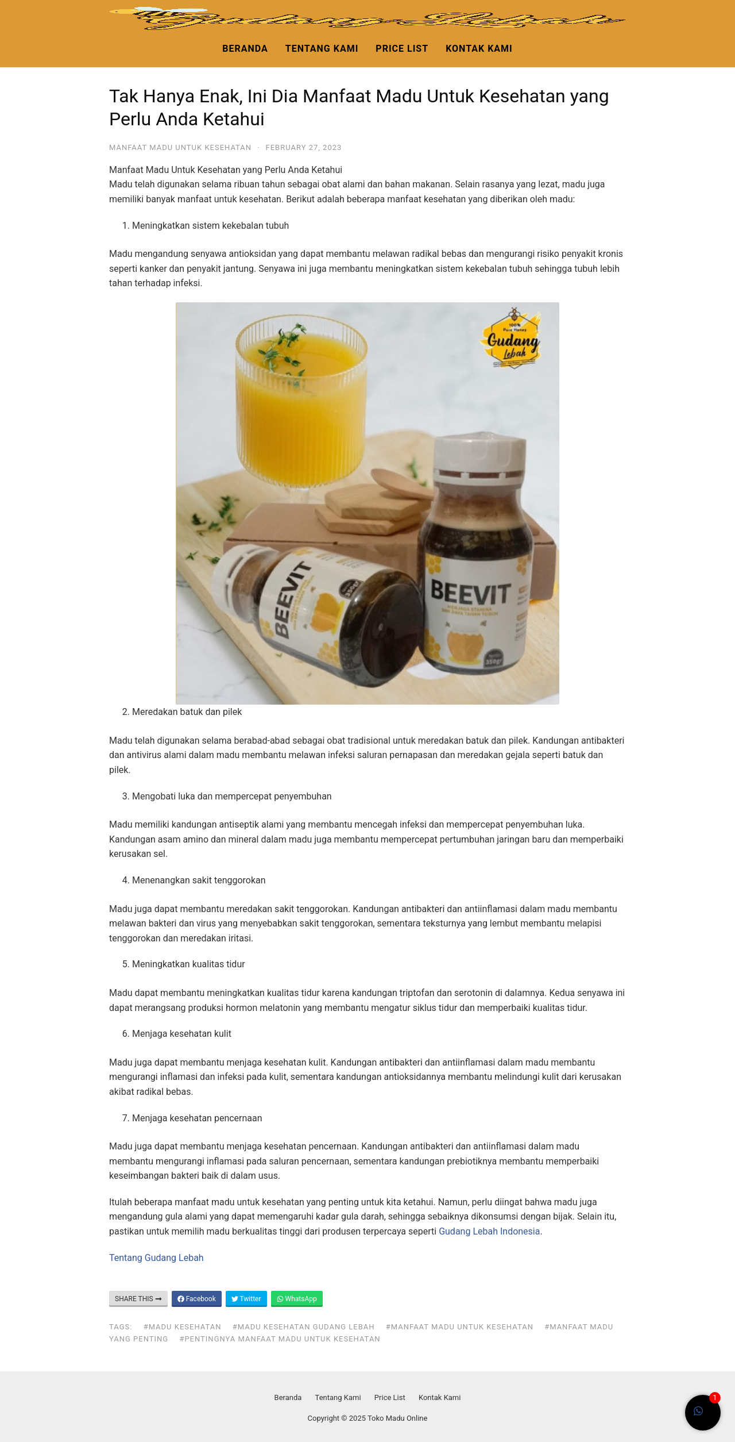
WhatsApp (297, 1299)
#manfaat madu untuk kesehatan (459, 1326)
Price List (402, 48)
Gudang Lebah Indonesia (489, 1231)
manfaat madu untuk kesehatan (180, 147)
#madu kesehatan (183, 1326)
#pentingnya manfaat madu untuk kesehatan (279, 1339)
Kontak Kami (479, 48)
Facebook (196, 1299)
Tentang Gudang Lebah (156, 1257)
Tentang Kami (322, 48)
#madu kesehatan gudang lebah (304, 1326)
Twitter (246, 1299)
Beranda (245, 48)
